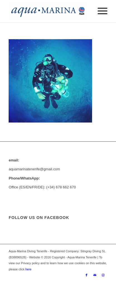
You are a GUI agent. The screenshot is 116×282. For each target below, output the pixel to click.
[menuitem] (99, 11)
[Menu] (99, 11)
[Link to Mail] (95, 275)
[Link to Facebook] (86, 275)
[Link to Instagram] (103, 275)
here (27, 269)
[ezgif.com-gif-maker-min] (48, 11)
